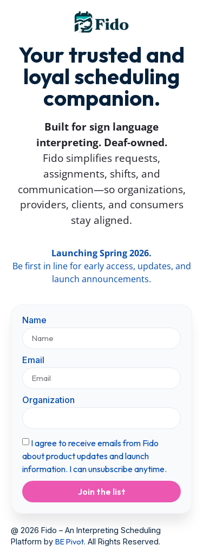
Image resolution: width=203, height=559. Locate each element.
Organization (48, 400)
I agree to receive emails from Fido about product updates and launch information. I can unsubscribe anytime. (94, 456)
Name (34, 320)
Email (33, 360)
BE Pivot (69, 542)
